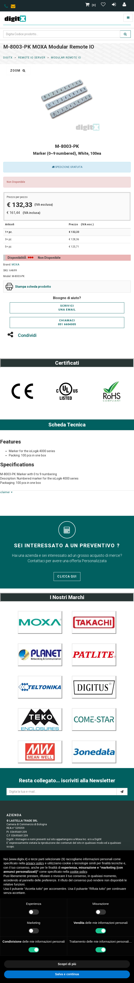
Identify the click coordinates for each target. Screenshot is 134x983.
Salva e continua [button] (67, 974)
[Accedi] (124, 5)
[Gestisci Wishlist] (104, 5)
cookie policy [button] (78, 871)
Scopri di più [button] (67, 964)
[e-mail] (122, 791)
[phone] (6, 6)
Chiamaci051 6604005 (67, 322)
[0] (91, 5)
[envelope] (14, 6)
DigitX (8, 57)
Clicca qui (67, 576)
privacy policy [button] (35, 863)
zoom (18, 70)
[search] (125, 34)
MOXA (15, 264)
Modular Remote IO (66, 57)
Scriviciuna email (66, 307)
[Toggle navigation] (128, 18)
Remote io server (31, 57)
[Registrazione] (114, 5)
